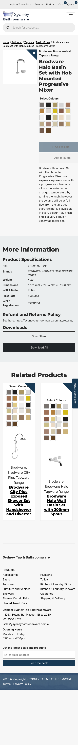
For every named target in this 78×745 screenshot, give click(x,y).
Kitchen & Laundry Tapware (57, 589)
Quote (71, 4)
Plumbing (46, 574)
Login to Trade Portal (20, 4)
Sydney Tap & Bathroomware (26, 557)
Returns (39, 4)
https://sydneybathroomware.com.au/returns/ (44, 320)
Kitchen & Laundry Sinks (55, 584)
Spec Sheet (39, 336)
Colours (53, 98)
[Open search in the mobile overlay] (39, 27)
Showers (8, 593)
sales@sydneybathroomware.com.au (26, 624)
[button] (31, 54)
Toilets (44, 579)
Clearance (46, 593)
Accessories (10, 574)
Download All (39, 347)
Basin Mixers (43, 42)
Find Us (50, 4)
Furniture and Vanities (16, 589)
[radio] (42, 104)
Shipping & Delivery (52, 598)
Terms (7, 684)
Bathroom (16, 42)
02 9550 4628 (12, 619)
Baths (6, 579)
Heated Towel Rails (15, 603)
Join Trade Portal (75, 393)
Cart (61, 4)
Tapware (29, 42)
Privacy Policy (22, 684)
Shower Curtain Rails (16, 598)
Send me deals (39, 663)
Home (6, 42)
